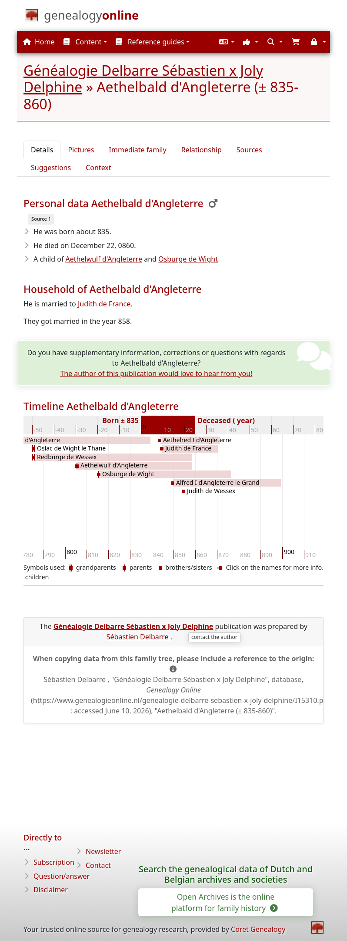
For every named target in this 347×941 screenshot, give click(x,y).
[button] (226, 41)
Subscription (53, 862)
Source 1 (41, 218)
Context (98, 167)
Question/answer (61, 876)
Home (39, 42)
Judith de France (104, 304)
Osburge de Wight (188, 259)
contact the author (214, 637)
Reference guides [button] (150, 42)
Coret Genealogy (258, 929)
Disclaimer (50, 889)
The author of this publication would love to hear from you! (156, 373)
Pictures (81, 150)
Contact (98, 865)
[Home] (91, 17)
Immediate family (138, 150)
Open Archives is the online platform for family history (224, 902)
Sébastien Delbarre (138, 637)
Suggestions (51, 167)
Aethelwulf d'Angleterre (104, 259)
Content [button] (82, 42)
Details (42, 150)
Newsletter (103, 851)
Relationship (201, 150)
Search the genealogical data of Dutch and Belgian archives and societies (226, 874)
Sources (249, 150)
